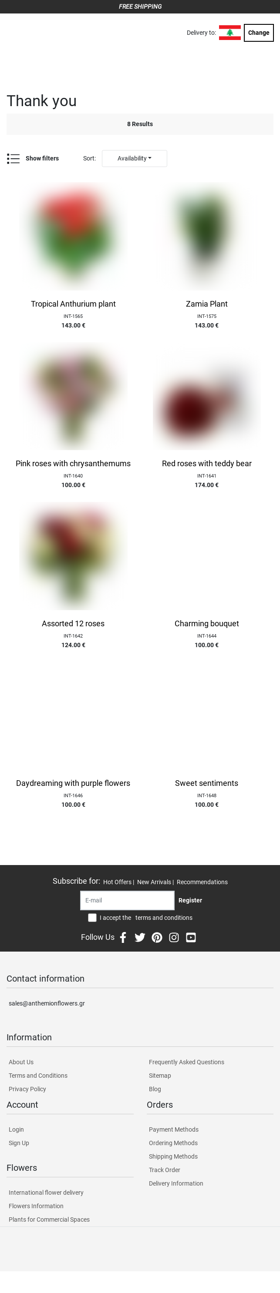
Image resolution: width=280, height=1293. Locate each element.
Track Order (164, 1169)
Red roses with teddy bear (207, 463)
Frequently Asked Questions (186, 1062)
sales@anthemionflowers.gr (47, 1003)
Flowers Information (36, 1206)
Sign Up (19, 1142)
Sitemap (160, 1075)
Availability (132, 158)
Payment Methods (174, 1129)
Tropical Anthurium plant (73, 304)
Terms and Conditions (38, 1075)
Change (259, 32)
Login (16, 1129)
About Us (21, 1062)
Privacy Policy (27, 1089)
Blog (155, 1089)
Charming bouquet (207, 623)
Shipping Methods (173, 1156)
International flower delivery (46, 1192)
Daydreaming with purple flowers (73, 783)
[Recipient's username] (127, 900)
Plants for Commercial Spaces (49, 1219)
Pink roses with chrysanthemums (73, 463)
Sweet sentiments (206, 783)
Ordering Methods (173, 1142)
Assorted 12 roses (73, 623)
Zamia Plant (207, 304)
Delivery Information (176, 1183)
